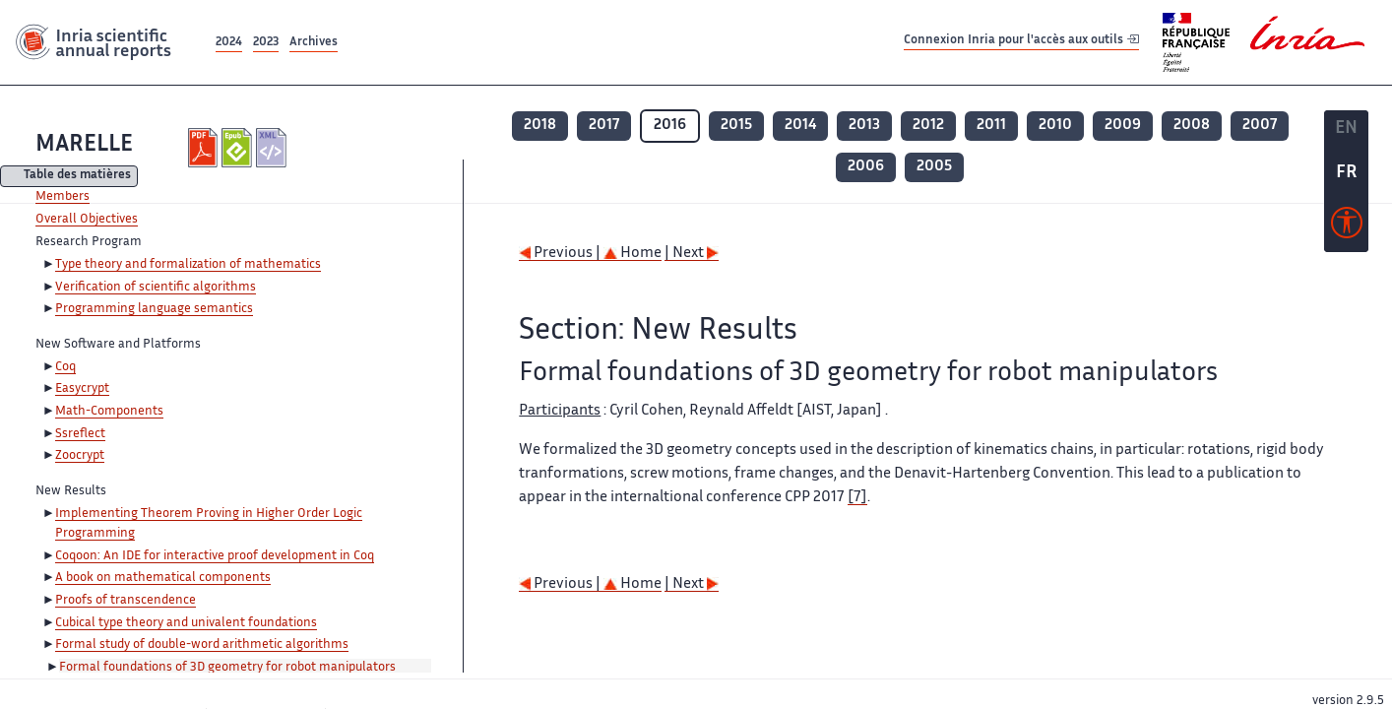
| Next (691, 253)
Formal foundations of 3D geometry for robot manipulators (227, 668)
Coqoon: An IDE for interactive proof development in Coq (214, 556)
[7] (857, 497)
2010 (1055, 125)
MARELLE (84, 145)
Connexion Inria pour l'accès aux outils (1021, 41)
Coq (65, 367)
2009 (1123, 125)
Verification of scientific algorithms (155, 287)
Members (62, 197)
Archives (313, 42)
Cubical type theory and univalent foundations (186, 623)
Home (632, 253)
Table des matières (77, 176)
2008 (1191, 125)
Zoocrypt (79, 456)
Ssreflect (80, 434)
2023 (266, 42)
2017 (604, 125)
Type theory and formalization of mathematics (188, 265)
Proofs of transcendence (125, 601)
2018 (540, 125)
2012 (928, 125)
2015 (736, 125)
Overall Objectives (86, 220)
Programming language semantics (154, 309)
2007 (1259, 125)
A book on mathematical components (163, 578)
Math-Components (109, 412)
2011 (991, 125)
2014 (800, 125)
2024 (229, 42)
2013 (864, 125)
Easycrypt (82, 389)
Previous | (561, 253)
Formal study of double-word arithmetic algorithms (201, 645)
